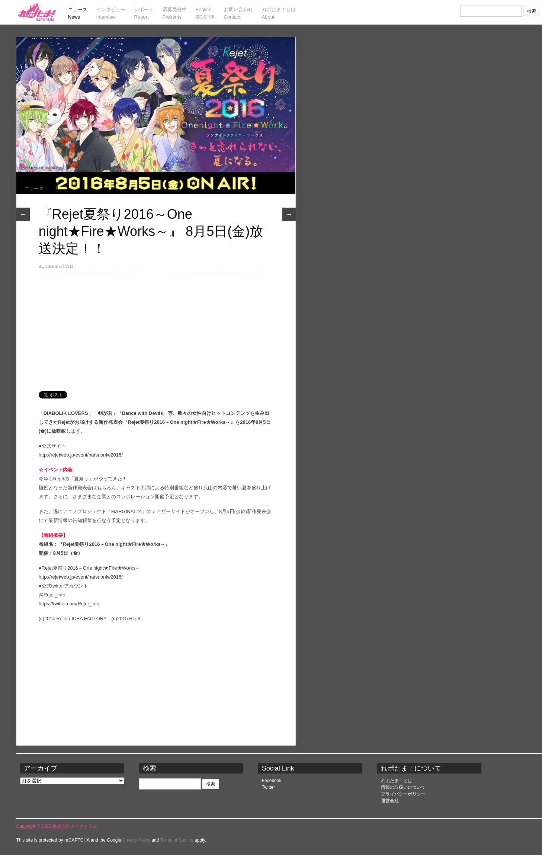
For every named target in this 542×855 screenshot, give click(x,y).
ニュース (33, 188)
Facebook (272, 780)
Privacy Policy (136, 840)
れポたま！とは (396, 780)
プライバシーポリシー (403, 794)
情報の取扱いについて (403, 787)
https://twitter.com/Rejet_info (69, 603)
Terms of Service (176, 840)
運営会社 (390, 800)
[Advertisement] (156, 327)
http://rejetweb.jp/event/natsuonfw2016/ (81, 455)
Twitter (268, 787)
